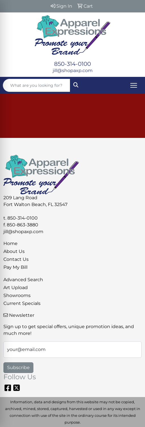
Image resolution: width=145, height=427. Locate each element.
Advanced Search (23, 279)
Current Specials (21, 303)
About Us (14, 251)
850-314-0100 (72, 63)
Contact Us (16, 259)
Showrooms (17, 295)
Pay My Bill (15, 267)
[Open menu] (133, 85)
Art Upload (15, 287)
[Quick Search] (36, 85)
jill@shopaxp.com (73, 70)
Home (10, 243)
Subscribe (18, 367)
